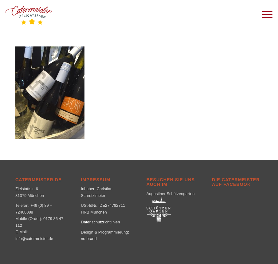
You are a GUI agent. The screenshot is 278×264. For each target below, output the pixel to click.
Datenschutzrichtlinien (100, 222)
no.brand (88, 238)
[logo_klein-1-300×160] (29, 14)
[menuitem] (264, 14)
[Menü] (264, 14)
